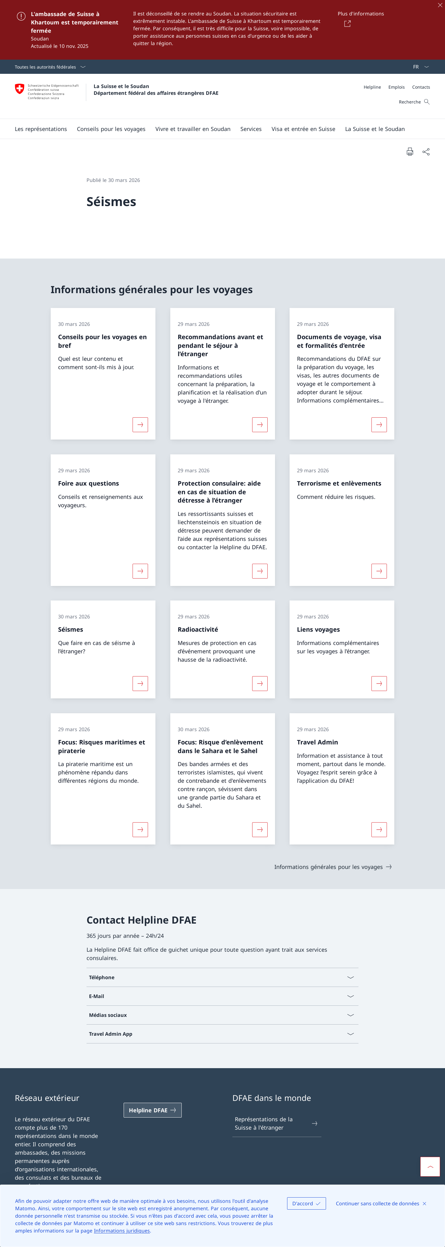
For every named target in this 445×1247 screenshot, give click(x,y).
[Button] (346, 23)
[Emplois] (397, 87)
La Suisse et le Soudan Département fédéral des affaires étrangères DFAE (156, 89)
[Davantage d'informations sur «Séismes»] (140, 683)
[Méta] (397, 87)
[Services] (251, 129)
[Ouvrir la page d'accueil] (116, 96)
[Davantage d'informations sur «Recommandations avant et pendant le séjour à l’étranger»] (260, 424)
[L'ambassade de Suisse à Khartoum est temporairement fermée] (222, 30)
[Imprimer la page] (410, 151)
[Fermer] (440, 5)
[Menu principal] (217, 129)
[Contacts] (421, 87)
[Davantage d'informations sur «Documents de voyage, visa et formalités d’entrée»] (379, 424)
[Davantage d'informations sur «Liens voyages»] (379, 683)
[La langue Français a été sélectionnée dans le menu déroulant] (419, 67)
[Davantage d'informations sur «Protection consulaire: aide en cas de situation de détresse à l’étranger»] (260, 570)
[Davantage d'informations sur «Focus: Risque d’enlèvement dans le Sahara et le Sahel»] (260, 829)
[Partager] (426, 151)
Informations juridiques (122, 1230)
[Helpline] (372, 87)
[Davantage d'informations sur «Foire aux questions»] (140, 570)
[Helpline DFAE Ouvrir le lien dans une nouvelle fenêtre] (153, 1110)
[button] (41, 129)
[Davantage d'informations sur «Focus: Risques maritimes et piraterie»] (140, 829)
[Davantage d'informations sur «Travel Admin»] (379, 829)
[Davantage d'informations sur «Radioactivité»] (260, 683)
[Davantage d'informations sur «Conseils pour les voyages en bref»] (140, 424)
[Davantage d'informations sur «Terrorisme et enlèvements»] (379, 570)
